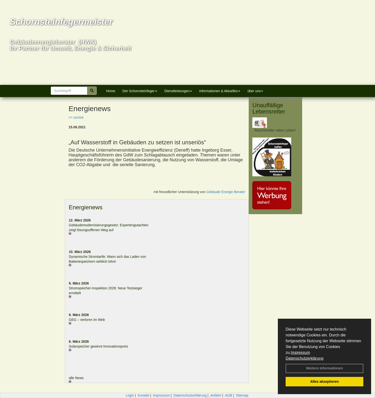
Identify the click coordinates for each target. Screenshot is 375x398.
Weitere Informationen (324, 368)
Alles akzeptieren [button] (324, 381)
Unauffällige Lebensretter (268, 108)
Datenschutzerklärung (305, 358)
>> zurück (75, 117)
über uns (255, 91)
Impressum (300, 352)
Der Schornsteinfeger (139, 91)
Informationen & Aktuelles (219, 91)
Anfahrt (215, 395)
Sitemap (242, 395)
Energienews (85, 207)
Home (110, 91)
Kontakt (143, 395)
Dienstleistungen (178, 91)
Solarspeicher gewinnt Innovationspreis (98, 346)
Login (130, 395)
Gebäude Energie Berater (225, 192)
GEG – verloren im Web (87, 320)
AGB (228, 395)
